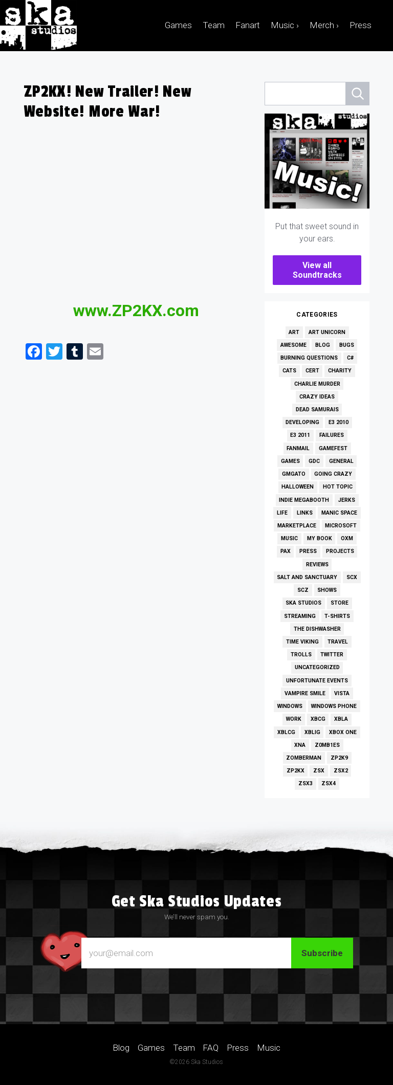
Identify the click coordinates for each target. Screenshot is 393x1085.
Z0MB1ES (327, 745)
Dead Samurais (317, 409)
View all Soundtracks (317, 270)
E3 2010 (338, 422)
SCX (351, 577)
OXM (347, 538)
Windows (289, 706)
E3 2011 (300, 435)
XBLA (341, 719)
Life (282, 513)
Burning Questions (309, 358)
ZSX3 (305, 783)
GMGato (293, 474)
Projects (340, 551)
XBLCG (286, 732)
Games (178, 25)
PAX (285, 551)
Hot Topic (338, 486)
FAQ (211, 1048)
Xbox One (343, 732)
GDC (314, 461)
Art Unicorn (327, 332)
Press (361, 25)
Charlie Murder (317, 384)
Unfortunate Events (317, 680)
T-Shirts (337, 616)
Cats (289, 370)
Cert (312, 370)
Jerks (346, 500)
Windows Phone (334, 706)
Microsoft (341, 525)
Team (214, 25)
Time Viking (302, 641)
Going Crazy (333, 474)
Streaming (300, 616)
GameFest (333, 448)
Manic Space (339, 513)
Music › (285, 25)
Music (289, 538)
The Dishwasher (317, 629)
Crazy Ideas (317, 396)
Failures (331, 435)
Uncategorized (317, 667)
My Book (319, 538)
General (341, 461)
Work (293, 719)
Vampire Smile (305, 693)
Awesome (293, 345)
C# (350, 358)
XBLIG (312, 732)
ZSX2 (341, 770)
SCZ (303, 590)
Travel (338, 641)
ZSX (318, 770)
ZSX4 (328, 783)
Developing (302, 422)
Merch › (324, 25)
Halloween (297, 486)
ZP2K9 (339, 758)
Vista (342, 693)
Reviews (317, 564)
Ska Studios (303, 603)
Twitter (331, 654)
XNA (299, 745)
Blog (322, 345)
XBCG (318, 719)
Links (305, 513)
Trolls (301, 654)
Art (294, 332)
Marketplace (296, 525)
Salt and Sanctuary (307, 577)
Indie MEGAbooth (304, 500)
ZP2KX (295, 770)
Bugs (346, 345)
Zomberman (303, 758)
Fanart (247, 25)
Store (339, 603)
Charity (340, 370)
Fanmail (298, 448)
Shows (327, 590)
